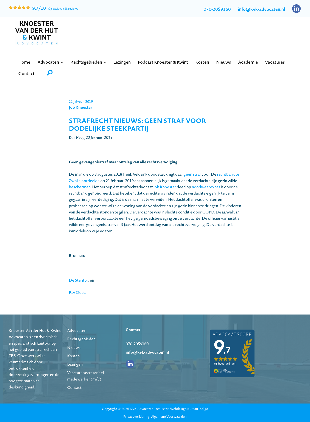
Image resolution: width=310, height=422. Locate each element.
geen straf (192, 174)
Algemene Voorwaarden (169, 416)
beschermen (80, 187)
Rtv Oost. (77, 292)
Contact (74, 387)
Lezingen (75, 364)
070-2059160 (217, 9)
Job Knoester (164, 187)
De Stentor (78, 280)
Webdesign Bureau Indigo (189, 409)
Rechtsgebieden (81, 339)
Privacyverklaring (136, 416)
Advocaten (76, 330)
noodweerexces (206, 187)
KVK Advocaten (141, 409)
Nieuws (74, 347)
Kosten (73, 356)
